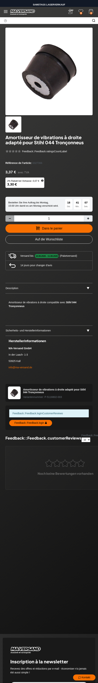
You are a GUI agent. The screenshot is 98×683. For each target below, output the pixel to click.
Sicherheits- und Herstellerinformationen (28, 330)
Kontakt (84, 677)
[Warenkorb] (90, 11)
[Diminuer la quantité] (9, 218)
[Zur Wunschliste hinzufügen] (49, 239)
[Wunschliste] (80, 11)
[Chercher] (93, 20)
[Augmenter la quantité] (88, 218)
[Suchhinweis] (5, 21)
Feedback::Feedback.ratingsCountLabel (44, 151)
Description (12, 288)
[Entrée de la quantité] (49, 218)
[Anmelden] (70, 11)
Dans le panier (49, 228)
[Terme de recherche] (44, 20)
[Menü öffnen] (5, 11)
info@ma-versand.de (20, 367)
